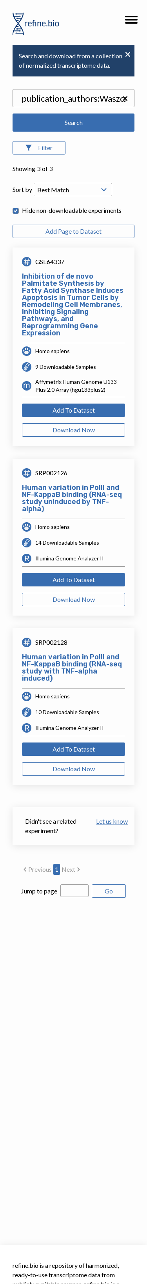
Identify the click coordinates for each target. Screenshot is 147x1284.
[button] (131, 22)
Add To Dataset (74, 410)
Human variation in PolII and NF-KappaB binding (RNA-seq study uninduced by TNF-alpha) (72, 498)
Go (109, 891)
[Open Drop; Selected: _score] (73, 189)
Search (74, 122)
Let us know (109, 821)
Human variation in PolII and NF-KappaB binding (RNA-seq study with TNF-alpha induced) (72, 668)
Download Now (74, 430)
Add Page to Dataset (73, 231)
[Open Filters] (39, 147)
